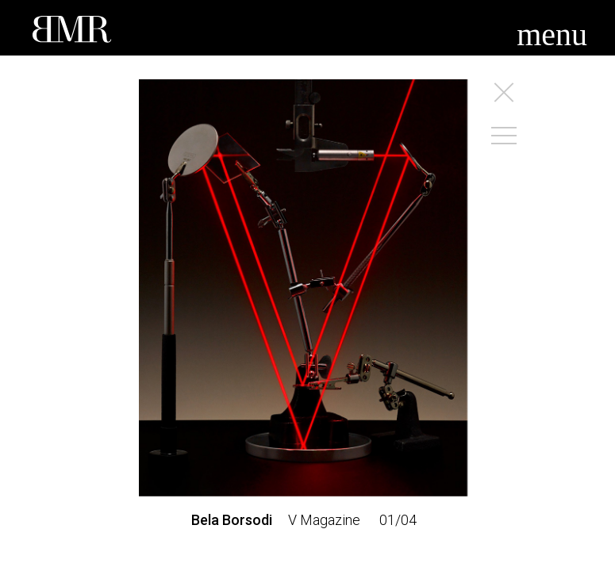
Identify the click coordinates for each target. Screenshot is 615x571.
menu (552, 34)
